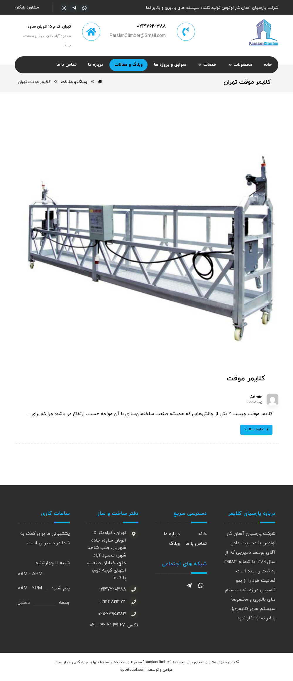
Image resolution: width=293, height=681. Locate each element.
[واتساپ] (84, 8)
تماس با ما (196, 544)
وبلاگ (174, 544)
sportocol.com (132, 671)
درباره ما (172, 535)
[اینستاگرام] (64, 8)
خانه (202, 535)
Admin (256, 398)
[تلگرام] (74, 8)
